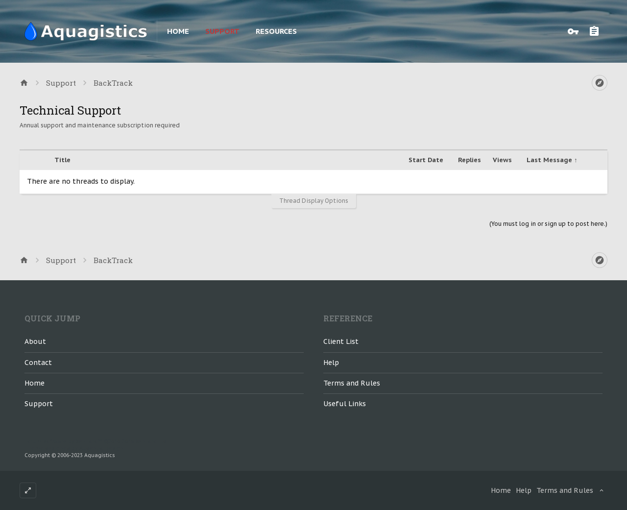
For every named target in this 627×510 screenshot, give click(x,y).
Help (331, 362)
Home (178, 31)
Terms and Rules (351, 383)
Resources (276, 31)
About (35, 341)
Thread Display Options (313, 200)
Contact (38, 362)
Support (222, 31)
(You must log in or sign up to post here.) (548, 223)
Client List (341, 341)
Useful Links (344, 403)
